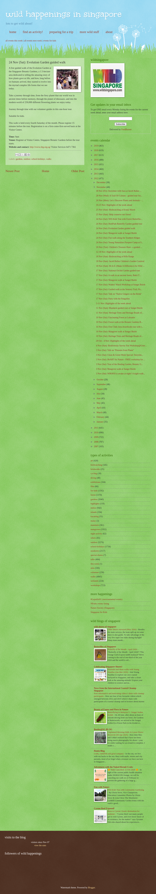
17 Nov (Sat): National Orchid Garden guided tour (118, 270)
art (92, 460)
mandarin (95, 525)
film (92, 486)
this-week (95, 564)
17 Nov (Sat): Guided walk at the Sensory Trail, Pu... (119, 289)
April (99, 408)
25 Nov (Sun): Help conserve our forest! (113, 214)
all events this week (14, 41)
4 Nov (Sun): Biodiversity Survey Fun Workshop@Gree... (121, 345)
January (100, 422)
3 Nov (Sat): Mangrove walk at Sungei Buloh (116, 369)
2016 (96, 160)
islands (94, 512)
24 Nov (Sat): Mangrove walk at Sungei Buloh (116, 233)
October (100, 379)
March (100, 412)
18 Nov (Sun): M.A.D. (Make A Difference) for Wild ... (120, 266)
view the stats (40, 845)
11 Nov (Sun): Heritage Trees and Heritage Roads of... (119, 313)
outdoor (27, 159)
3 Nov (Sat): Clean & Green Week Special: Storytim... (119, 355)
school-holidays (38, 159)
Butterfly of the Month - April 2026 (123, 649)
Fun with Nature (101, 787)
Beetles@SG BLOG (103, 729)
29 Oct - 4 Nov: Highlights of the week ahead (116, 341)
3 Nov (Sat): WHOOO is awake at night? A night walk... (120, 373)
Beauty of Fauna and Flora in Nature (111, 709)
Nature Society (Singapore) (102, 608)
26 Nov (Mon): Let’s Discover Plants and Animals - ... (119, 200)
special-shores (97, 555)
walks (48, 159)
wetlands (94, 581)
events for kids (49, 41)
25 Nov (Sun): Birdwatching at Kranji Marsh (115, 210)
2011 (96, 428)
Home (45, 171)
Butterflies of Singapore (105, 646)
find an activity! (33, 32)
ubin (93, 568)
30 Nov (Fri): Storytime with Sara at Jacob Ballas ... (118, 191)
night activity (96, 533)
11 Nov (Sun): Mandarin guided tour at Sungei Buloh (119, 308)
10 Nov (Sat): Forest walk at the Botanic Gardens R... (119, 322)
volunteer (95, 572)
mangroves (95, 529)
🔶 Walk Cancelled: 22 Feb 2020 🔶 (123, 770)
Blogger (91, 887)
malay (93, 521)
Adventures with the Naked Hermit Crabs (113, 767)
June (99, 398)
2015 (96, 164)
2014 (96, 169)
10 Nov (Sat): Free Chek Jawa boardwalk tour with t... (119, 327)
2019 (96, 146)
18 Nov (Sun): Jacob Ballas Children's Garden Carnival (120, 261)
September (101, 384)
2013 (96, 174)
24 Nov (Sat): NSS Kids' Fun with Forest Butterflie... (119, 219)
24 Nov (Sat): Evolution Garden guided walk (115, 228)
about (109, 32)
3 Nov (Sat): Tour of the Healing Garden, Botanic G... (119, 364)
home (12, 32)
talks (93, 559)
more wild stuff (89, 32)
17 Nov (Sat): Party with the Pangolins (113, 299)
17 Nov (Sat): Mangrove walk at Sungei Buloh (116, 280)
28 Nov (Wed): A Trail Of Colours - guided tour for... (119, 196)
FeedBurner (126, 129)
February (101, 417)
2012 (96, 178)
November (101, 187)
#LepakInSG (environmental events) (106, 599)
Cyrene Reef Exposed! (104, 808)
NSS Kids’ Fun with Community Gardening (126, 790)
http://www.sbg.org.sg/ (40, 147)
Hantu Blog (99, 751)
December (101, 182)
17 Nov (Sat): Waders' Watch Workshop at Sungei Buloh (120, 284)
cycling (94, 473)
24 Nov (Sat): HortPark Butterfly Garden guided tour (119, 224)
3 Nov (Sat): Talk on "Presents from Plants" (115, 350)
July (99, 393)
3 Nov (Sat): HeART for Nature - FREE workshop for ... (120, 359)
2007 (96, 446)
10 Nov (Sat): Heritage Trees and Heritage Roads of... (119, 336)
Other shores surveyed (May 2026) (122, 629)
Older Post (77, 171)
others (93, 538)
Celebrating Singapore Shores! (108, 667)
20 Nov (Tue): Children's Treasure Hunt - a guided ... (119, 247)
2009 (96, 437)
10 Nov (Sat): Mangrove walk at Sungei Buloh (116, 331)
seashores (95, 551)
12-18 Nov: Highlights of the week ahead (114, 252)
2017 (96, 155)
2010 (96, 432)
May (99, 403)
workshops (95, 585)
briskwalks (95, 469)
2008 (96, 442)
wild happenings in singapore (64, 14)
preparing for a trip (61, 32)
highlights (95, 503)
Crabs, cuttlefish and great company (109, 753)
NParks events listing (100, 603)
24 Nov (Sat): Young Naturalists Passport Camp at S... (119, 242)
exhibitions (95, 482)
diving (93, 478)
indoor (93, 508)
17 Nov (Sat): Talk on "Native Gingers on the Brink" (119, 294)
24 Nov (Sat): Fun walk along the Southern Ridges (118, 238)
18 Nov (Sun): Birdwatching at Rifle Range (115, 256)
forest (93, 495)
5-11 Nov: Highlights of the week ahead (113, 303)
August (100, 389)
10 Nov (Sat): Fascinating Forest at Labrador (115, 317)
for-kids (94, 491)
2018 (96, 150)
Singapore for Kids (99, 612)
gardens (19, 159)
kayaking (95, 516)
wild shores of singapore (105, 627)
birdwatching (96, 465)
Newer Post (13, 171)
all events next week (33, 41)
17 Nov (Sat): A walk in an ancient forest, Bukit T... (118, 275)
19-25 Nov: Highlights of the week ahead (114, 205)
